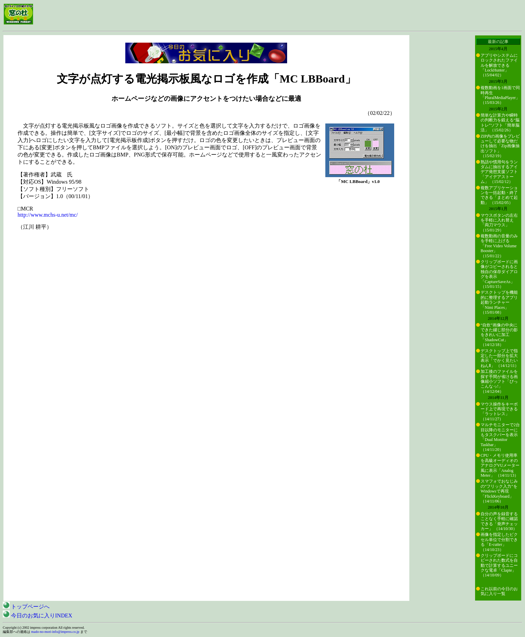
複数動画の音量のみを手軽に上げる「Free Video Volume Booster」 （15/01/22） (499, 246)
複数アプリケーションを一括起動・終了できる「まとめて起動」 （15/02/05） (499, 195)
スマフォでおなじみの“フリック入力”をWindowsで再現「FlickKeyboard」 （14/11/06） (499, 491)
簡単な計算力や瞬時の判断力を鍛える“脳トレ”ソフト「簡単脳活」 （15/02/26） (500, 122)
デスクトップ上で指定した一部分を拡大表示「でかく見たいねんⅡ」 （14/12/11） (500, 358)
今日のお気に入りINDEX (37, 615)
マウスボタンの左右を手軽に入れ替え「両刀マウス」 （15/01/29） (499, 223)
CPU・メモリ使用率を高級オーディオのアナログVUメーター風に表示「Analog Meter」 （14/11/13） (500, 465)
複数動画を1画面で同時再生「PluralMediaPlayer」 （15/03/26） (500, 95)
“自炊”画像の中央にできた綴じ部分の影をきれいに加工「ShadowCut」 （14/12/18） (499, 335)
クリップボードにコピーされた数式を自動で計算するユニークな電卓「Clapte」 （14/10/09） (499, 565)
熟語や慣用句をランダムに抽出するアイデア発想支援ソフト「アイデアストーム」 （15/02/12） (499, 172)
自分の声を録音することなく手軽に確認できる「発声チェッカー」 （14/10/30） (499, 521)
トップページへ (26, 606)
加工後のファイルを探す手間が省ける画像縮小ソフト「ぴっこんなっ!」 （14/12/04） (499, 381)
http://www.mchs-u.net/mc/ (48, 215)
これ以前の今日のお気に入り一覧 (499, 591)
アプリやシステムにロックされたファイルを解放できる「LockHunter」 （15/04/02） (499, 65)
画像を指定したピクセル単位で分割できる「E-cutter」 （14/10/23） (499, 542)
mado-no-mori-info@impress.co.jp (55, 632)
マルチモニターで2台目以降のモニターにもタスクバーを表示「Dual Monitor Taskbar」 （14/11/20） (500, 437)
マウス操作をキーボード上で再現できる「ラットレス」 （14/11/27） (499, 411)
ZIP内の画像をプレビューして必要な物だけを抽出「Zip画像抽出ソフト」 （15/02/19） (500, 146)
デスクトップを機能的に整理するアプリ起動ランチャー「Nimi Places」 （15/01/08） (499, 302)
